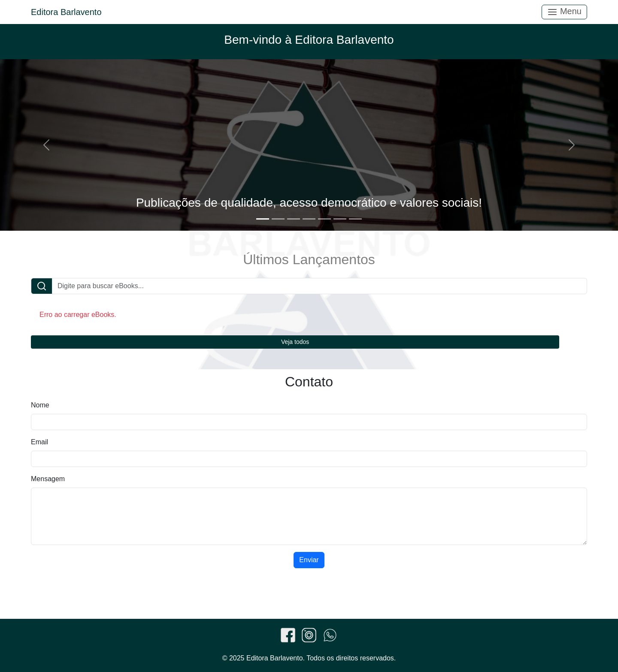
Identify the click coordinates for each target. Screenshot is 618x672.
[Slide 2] (278, 219)
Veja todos (295, 341)
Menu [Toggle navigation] (564, 11)
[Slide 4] (309, 219)
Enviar (308, 560)
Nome (40, 405)
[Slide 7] (355, 219)
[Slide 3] (293, 219)
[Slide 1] (262, 219)
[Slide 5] (324, 219)
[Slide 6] (339, 219)
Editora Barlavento (66, 12)
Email (39, 442)
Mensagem (48, 478)
